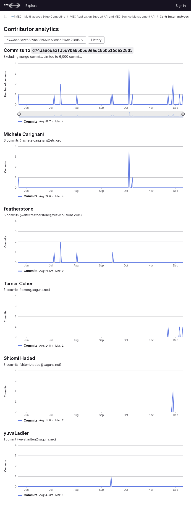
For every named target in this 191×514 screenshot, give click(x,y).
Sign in (181, 6)
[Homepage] (12, 5)
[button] (42, 121)
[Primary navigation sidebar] (5, 16)
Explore (31, 6)
